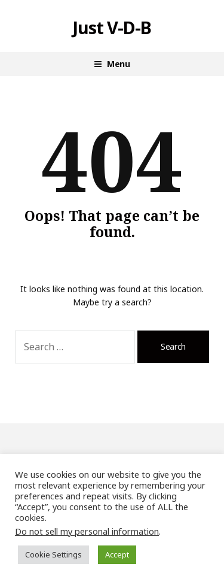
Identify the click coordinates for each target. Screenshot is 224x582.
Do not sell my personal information (87, 531)
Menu (118, 63)
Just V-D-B (112, 27)
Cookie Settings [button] (53, 554)
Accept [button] (117, 554)
